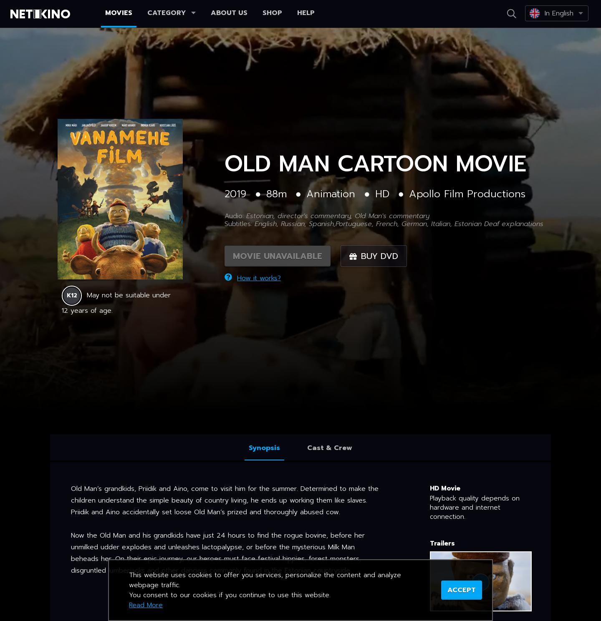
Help (306, 13)
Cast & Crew (329, 448)
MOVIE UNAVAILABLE (277, 256)
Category (171, 13)
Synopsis (264, 448)
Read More (146, 605)
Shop (272, 13)
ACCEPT (461, 590)
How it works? (253, 278)
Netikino (41, 14)
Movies (118, 13)
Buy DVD (373, 256)
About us (229, 13)
